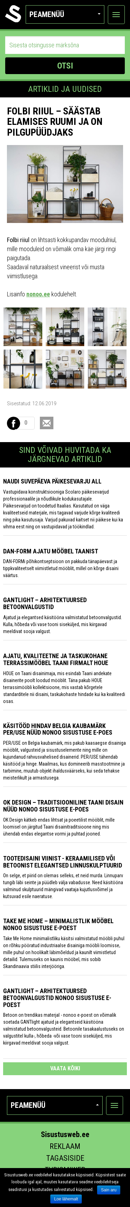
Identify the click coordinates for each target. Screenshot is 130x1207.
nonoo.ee (38, 294)
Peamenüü (65, 14)
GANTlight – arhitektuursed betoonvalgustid (45, 603)
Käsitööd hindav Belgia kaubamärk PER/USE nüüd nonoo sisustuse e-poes (57, 729)
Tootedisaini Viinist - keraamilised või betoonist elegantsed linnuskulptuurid (62, 862)
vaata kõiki (65, 1068)
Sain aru (108, 1190)
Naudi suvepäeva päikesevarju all (52, 481)
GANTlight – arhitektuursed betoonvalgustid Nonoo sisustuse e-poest (57, 997)
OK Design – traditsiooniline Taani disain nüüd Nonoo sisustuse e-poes (63, 806)
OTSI (65, 66)
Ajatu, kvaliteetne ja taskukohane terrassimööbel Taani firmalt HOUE (55, 659)
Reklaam (65, 1146)
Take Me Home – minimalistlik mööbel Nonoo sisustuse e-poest (58, 924)
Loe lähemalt (66, 1199)
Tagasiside (65, 1158)
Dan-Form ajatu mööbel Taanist (50, 551)
